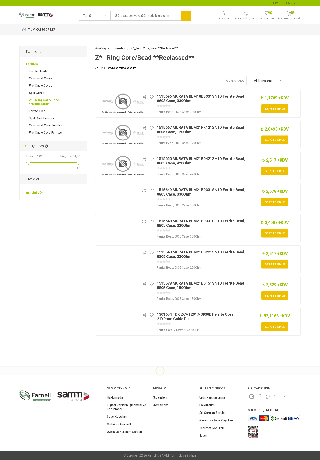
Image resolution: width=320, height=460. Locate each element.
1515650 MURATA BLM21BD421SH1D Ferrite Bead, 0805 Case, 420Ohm (201, 160)
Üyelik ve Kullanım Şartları (124, 432)
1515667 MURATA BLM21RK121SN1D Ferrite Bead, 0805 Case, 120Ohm (201, 129)
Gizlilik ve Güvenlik (119, 424)
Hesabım (224, 18)
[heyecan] (267, 396)
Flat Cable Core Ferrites (45, 133)
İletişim (204, 436)
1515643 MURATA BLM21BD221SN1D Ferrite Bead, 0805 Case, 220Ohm (201, 254)
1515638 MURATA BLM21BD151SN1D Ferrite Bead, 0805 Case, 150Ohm (201, 285)
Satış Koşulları (117, 416)
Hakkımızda (115, 397)
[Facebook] (259, 396)
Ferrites (32, 64)
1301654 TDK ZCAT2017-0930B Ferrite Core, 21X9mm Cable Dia (196, 316)
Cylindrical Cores (40, 78)
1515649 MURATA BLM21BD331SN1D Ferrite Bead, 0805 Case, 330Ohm (201, 192)
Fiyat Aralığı (39, 146)
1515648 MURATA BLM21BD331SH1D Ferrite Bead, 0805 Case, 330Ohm (201, 223)
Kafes (289, 80)
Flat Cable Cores (40, 86)
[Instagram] (251, 396)
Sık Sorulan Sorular (212, 413)
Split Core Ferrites (41, 118)
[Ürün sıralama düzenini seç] (265, 80)
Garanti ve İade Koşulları (216, 420)
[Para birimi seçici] (277, 3)
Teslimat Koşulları (211, 428)
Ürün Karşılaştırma (245, 18)
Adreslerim (160, 405)
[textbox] (145, 16)
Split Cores (36, 93)
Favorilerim (207, 405)
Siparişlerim (161, 397)
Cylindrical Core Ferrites (45, 125)
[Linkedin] (275, 396)
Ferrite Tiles (37, 111)
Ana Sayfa (102, 48)
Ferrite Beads (38, 71)
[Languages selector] (292, 3)
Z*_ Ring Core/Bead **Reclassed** (44, 102)
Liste (297, 80)
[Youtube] (284, 396)
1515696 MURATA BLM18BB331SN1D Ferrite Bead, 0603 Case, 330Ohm (201, 98)
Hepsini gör (34, 192)
